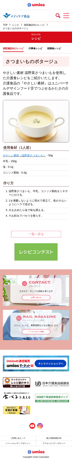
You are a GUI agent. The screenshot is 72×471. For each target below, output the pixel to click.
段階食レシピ (54, 48)
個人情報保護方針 (54, 438)
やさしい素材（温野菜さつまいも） (24, 155)
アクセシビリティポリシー (53, 443)
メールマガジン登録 (36, 332)
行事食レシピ (35, 48)
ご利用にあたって (18, 438)
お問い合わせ (36, 297)
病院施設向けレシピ (34, 25)
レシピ (15, 25)
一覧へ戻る (36, 234)
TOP (5, 25)
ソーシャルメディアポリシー (17, 443)
